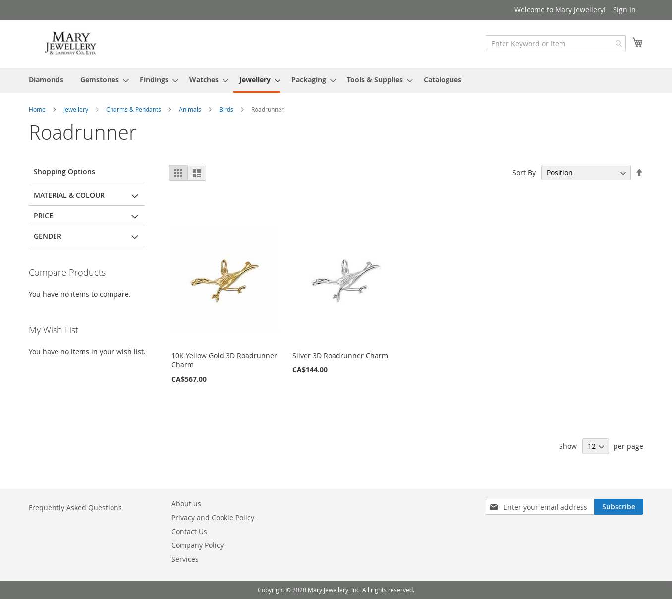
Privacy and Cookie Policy (212, 517)
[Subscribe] (618, 507)
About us (186, 503)
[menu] (336, 80)
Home (38, 109)
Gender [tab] (47, 235)
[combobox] (556, 43)
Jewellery (76, 109)
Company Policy (197, 545)
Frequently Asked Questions (75, 507)
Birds (227, 109)
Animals (191, 109)
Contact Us (189, 531)
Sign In (624, 9)
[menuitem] (46, 79)
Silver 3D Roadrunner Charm (340, 355)
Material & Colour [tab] (69, 195)
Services (185, 559)
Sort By (524, 172)
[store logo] (71, 43)
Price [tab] (43, 215)
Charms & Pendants (134, 109)
